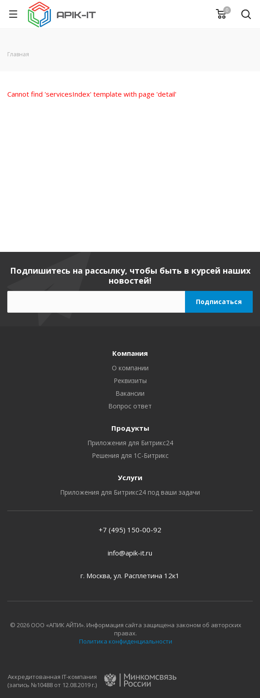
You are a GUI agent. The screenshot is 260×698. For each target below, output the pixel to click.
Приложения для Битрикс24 (130, 442)
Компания (130, 353)
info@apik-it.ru (130, 552)
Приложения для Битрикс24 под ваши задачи (130, 492)
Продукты (130, 428)
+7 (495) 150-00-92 (130, 529)
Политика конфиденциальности (125, 641)
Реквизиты (130, 380)
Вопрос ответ (130, 406)
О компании (130, 368)
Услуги (130, 477)
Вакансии (130, 393)
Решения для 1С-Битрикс (130, 455)
